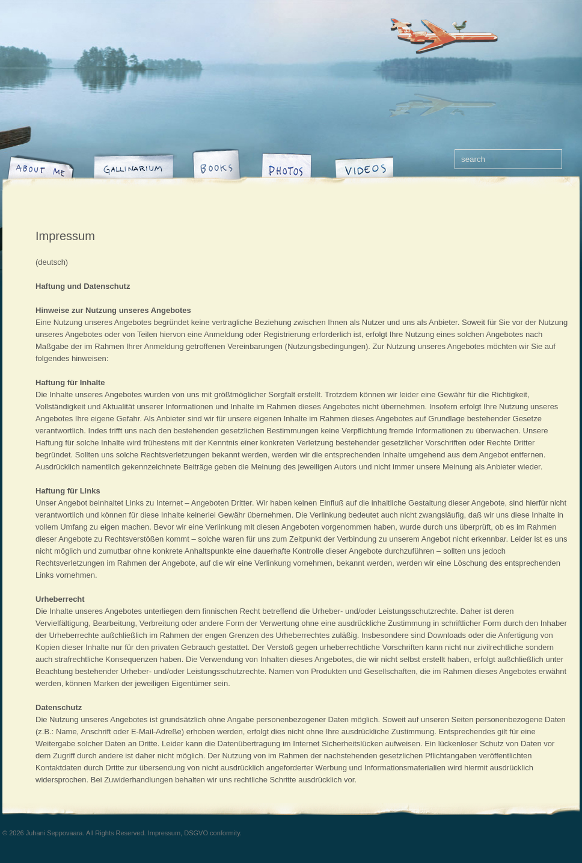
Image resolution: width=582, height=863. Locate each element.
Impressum (65, 236)
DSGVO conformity (212, 833)
